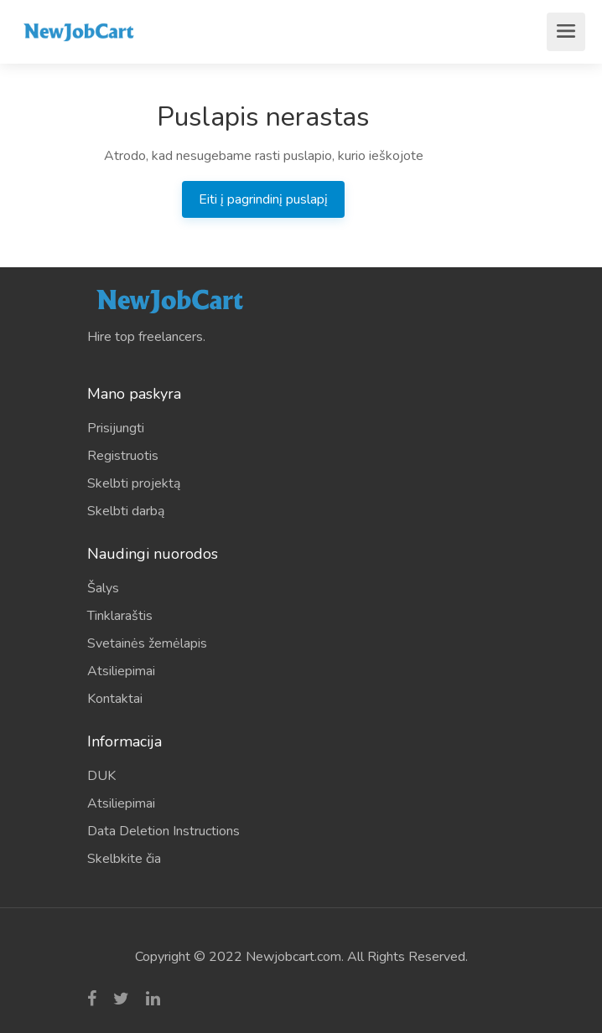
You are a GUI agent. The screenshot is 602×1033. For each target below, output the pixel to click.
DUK (101, 776)
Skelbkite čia (124, 859)
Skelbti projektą (133, 483)
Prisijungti (115, 428)
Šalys (103, 588)
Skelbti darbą (125, 511)
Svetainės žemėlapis (147, 643)
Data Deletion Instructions (163, 831)
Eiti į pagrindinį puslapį (263, 199)
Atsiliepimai (121, 671)
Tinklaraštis (120, 616)
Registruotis (122, 456)
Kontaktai (115, 699)
